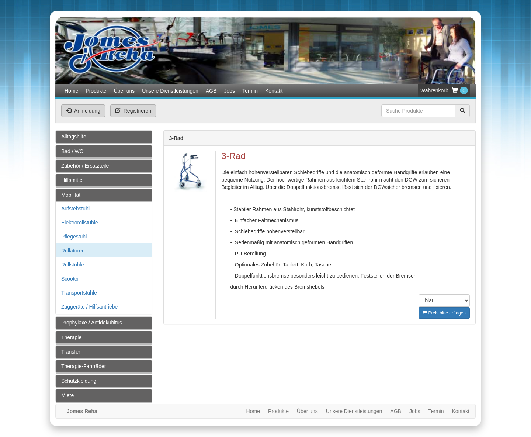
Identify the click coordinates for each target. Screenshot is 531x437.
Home (71, 91)
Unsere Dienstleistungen (170, 91)
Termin (250, 91)
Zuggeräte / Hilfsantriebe (89, 307)
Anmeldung (83, 111)
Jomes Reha (82, 411)
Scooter (70, 279)
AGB (211, 91)
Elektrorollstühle (79, 223)
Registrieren (133, 111)
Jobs (229, 91)
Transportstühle (79, 293)
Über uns (124, 91)
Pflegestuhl (74, 237)
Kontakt (273, 91)
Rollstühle (72, 265)
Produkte (96, 91)
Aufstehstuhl (75, 208)
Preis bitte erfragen (444, 313)
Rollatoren (73, 251)
